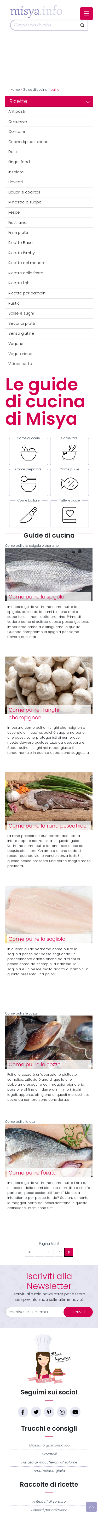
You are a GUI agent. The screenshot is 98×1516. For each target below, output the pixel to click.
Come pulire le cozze (49, 1040)
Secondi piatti (21, 323)
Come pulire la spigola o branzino (49, 572)
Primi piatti (18, 232)
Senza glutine (21, 333)
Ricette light (19, 283)
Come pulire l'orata (49, 1148)
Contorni (16, 131)
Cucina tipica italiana (28, 141)
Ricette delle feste (25, 273)
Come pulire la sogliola (37, 939)
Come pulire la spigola (37, 597)
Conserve (17, 121)
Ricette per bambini (27, 293)
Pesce (14, 212)
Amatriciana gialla (49, 1471)
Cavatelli (49, 1454)
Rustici (14, 303)
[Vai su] (91, 1507)
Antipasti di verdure (49, 1501)
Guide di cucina (35, 90)
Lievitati (15, 182)
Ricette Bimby (21, 252)
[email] (37, 1312)
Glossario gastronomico (49, 1445)
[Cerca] (43, 25)
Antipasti (16, 111)
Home (15, 90)
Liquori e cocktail (24, 192)
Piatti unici (17, 222)
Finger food (19, 161)
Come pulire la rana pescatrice (48, 826)
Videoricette (20, 363)
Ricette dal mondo (26, 262)
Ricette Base (20, 242)
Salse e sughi (21, 313)
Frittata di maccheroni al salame (49, 1462)
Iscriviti (78, 1311)
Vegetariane (20, 353)
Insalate (16, 172)
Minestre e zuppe (25, 202)
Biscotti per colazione (49, 1510)
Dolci (13, 151)
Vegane (16, 343)
